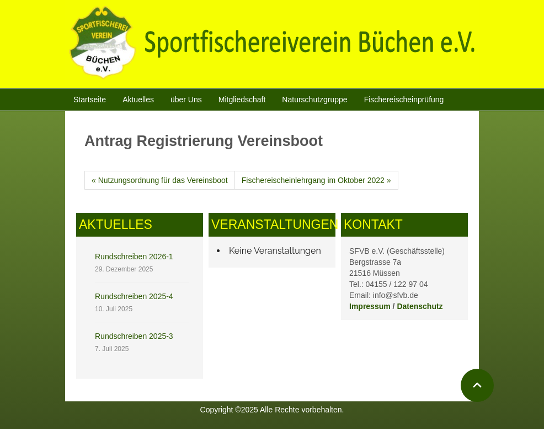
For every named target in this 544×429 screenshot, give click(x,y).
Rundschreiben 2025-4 (134, 296)
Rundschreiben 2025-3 (134, 336)
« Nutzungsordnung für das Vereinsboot (160, 180)
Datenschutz (419, 306)
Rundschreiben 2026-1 (134, 256)
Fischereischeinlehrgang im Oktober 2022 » (316, 180)
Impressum (370, 306)
